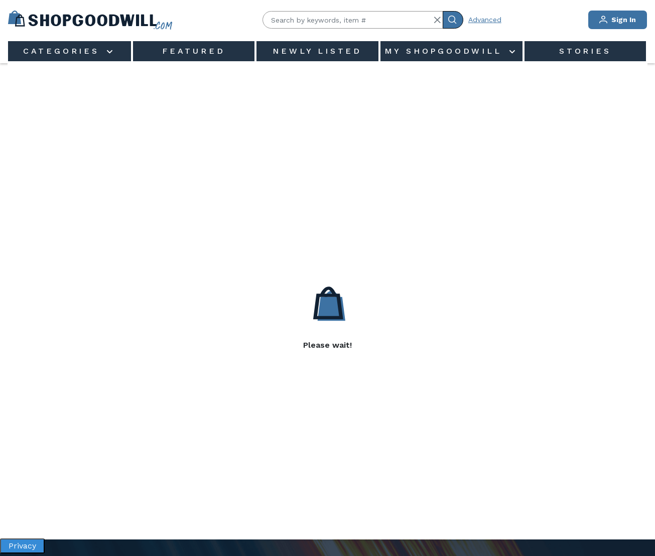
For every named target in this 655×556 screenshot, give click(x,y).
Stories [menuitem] (585, 51)
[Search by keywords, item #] (353, 20)
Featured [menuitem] (193, 51)
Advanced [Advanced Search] (484, 20)
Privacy (22, 545)
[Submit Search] (453, 20)
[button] (437, 20)
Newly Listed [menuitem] (317, 51)
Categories (63, 51)
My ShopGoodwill (445, 51)
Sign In (617, 20)
